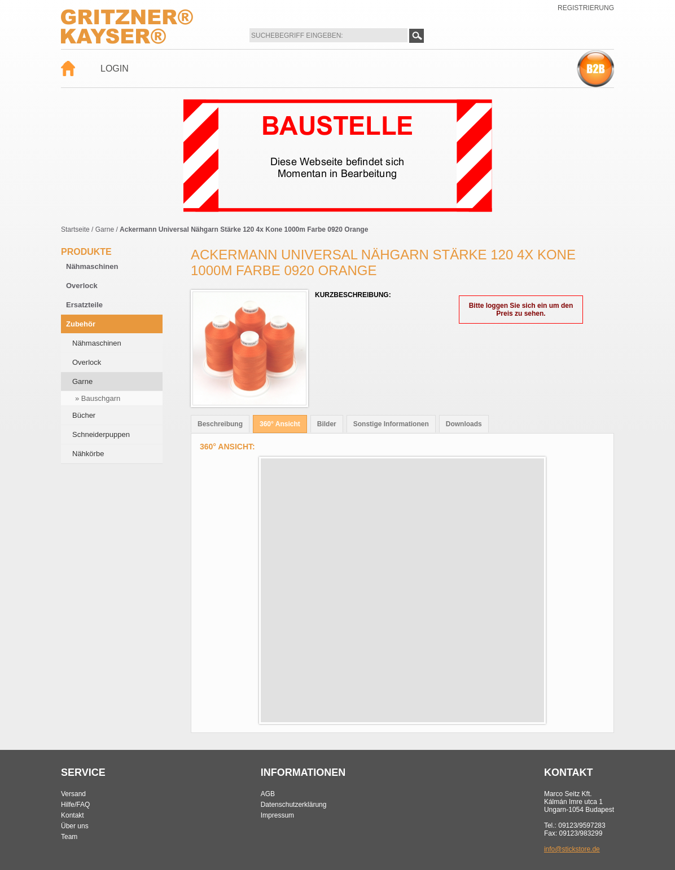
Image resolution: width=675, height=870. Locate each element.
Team (69, 837)
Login (114, 68)
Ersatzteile (84, 305)
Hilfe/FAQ (75, 805)
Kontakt (72, 815)
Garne (104, 229)
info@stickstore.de (572, 849)
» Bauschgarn (97, 398)
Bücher (83, 415)
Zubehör (80, 324)
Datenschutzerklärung (294, 805)
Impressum (277, 815)
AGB (268, 794)
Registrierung (586, 8)
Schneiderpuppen (101, 434)
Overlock (82, 285)
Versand (73, 794)
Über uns (75, 826)
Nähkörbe (88, 453)
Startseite (75, 229)
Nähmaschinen (92, 266)
